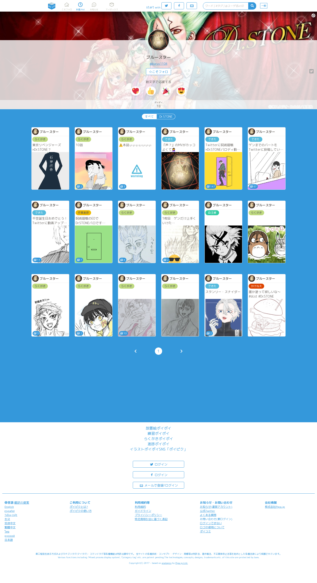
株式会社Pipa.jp (275, 507)
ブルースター (158, 57)
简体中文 (10, 523)
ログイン (158, 464)
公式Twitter (207, 511)
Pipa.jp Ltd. (181, 563)
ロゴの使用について (212, 527)
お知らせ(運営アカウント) (216, 507)
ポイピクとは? (79, 507)
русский (10, 536)
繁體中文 (10, 527)
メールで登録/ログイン (158, 485)
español (10, 511)
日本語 (9, 540)
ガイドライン (143, 511)
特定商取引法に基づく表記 (151, 519)
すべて (149, 116)
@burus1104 (158, 64)
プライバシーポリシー (148, 515)
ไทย (7, 532)
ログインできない (211, 523)
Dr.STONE (165, 116)
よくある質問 (208, 515)
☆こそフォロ (158, 72)
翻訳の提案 (21, 502)
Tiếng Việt (11, 515)
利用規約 (140, 507)
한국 (7, 519)
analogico (166, 563)
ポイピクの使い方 (81, 511)
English (9, 507)
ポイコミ (205, 531)
